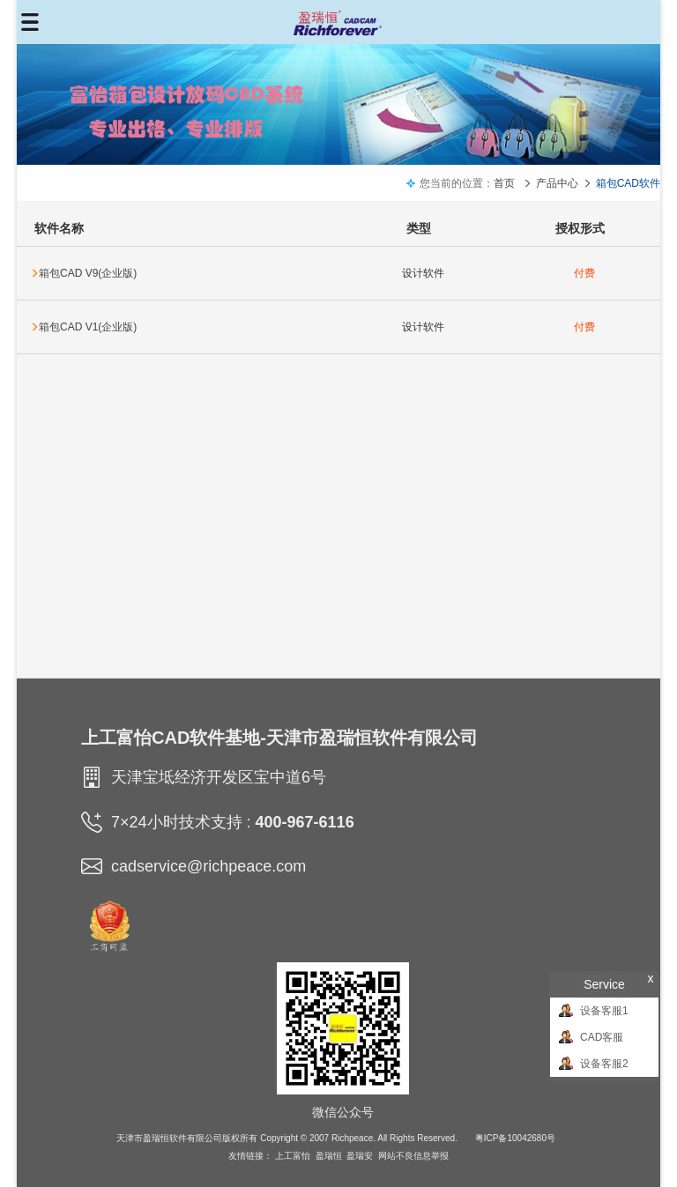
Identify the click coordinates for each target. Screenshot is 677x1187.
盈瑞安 (359, 1156)
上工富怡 (292, 1156)
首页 (504, 183)
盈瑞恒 (329, 1156)
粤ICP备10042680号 (515, 1138)
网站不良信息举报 (413, 1156)
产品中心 (557, 183)
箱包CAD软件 (628, 183)
